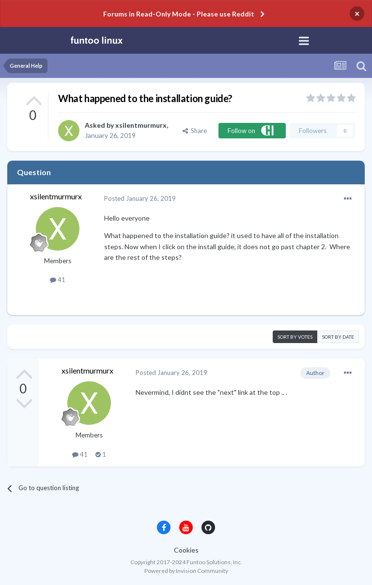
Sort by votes (295, 337)
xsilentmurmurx (141, 125)
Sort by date (338, 337)
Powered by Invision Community (186, 570)
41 (57, 280)
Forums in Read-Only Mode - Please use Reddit (178, 14)
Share (195, 131)
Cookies (186, 550)
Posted (140, 198)
